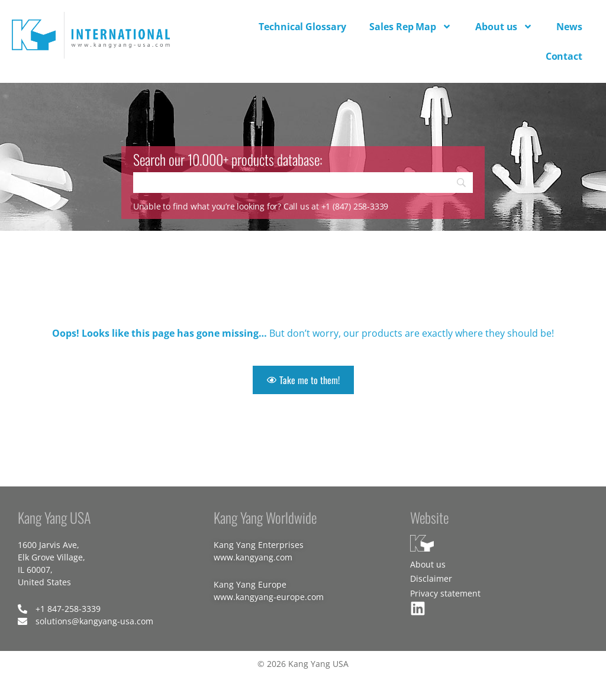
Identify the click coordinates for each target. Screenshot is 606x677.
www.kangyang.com (253, 557)
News (569, 26)
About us (504, 26)
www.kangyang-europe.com (269, 596)
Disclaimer (431, 578)
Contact (564, 56)
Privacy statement (445, 593)
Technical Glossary (302, 26)
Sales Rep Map (410, 26)
